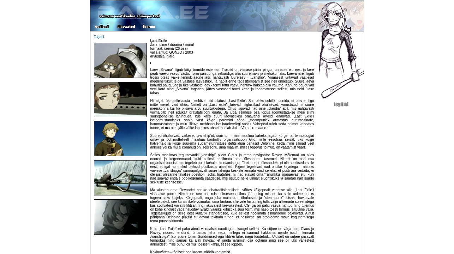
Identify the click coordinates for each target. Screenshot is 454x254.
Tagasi (99, 37)
